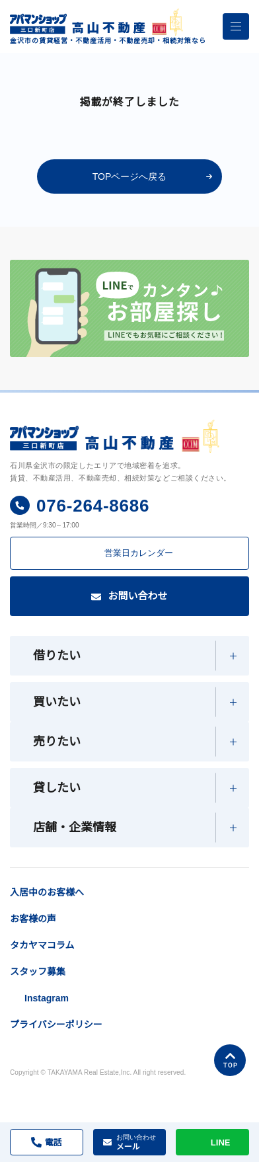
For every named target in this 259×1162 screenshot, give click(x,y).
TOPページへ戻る (129, 176)
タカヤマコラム (42, 978)
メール (136, 1142)
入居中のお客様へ (80, 887)
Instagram (48, 1031)
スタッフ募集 (37, 1004)
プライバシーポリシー (56, 1057)
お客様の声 (33, 951)
